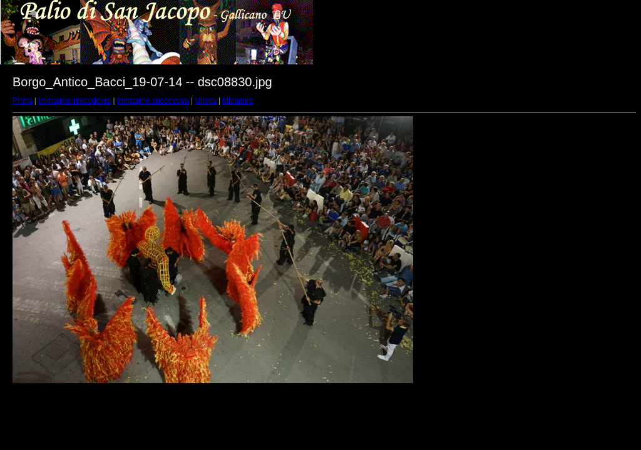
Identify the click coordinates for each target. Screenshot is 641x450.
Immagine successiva (153, 100)
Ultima (206, 100)
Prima (22, 100)
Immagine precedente (74, 100)
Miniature (237, 100)
